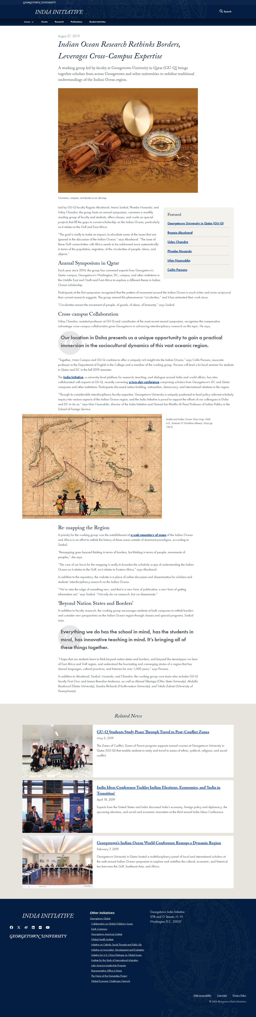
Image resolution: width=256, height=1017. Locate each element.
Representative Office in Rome (106, 970)
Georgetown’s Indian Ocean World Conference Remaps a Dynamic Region (159, 843)
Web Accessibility (202, 995)
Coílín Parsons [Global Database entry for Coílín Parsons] (177, 270)
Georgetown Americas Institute (106, 934)
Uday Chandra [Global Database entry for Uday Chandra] (178, 242)
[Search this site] (225, 11)
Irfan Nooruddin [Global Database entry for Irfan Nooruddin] (179, 260)
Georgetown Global (100, 918)
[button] (29, 21)
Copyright (222, 995)
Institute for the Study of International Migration (114, 960)
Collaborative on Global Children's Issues (112, 923)
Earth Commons (99, 929)
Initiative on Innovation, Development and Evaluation (117, 949)
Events (44, 21)
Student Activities (97, 21)
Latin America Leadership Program (108, 965)
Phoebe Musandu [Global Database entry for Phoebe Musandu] (180, 251)
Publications (76, 21)
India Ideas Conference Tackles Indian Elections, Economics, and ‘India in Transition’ (158, 791)
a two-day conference (144, 382)
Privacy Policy (239, 995)
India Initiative (73, 377)
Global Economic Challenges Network (110, 981)
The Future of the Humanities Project (109, 976)
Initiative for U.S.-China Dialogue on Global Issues (116, 955)
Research (59, 21)
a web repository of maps (148, 535)
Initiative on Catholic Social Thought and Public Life (116, 944)
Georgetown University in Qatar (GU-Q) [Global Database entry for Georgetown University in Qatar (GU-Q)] (196, 223)
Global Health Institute (102, 939)
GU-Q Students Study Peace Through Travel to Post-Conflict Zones (153, 732)
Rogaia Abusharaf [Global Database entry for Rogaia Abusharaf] (180, 232)
